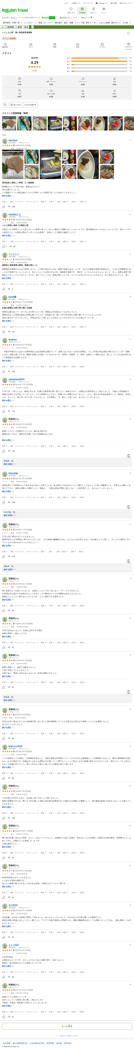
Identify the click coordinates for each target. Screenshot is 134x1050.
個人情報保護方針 (20, 1043)
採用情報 (50, 1043)
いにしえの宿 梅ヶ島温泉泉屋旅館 (17, 32)
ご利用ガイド (76, 3)
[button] (9, 123)
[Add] (128, 33)
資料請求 (68, 1043)
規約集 (59, 1043)
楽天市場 (114, 3)
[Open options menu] (30, 105)
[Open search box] (5, 105)
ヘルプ (66, 3)
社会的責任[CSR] (37, 1043)
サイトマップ (88, 3)
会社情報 (6, 1043)
